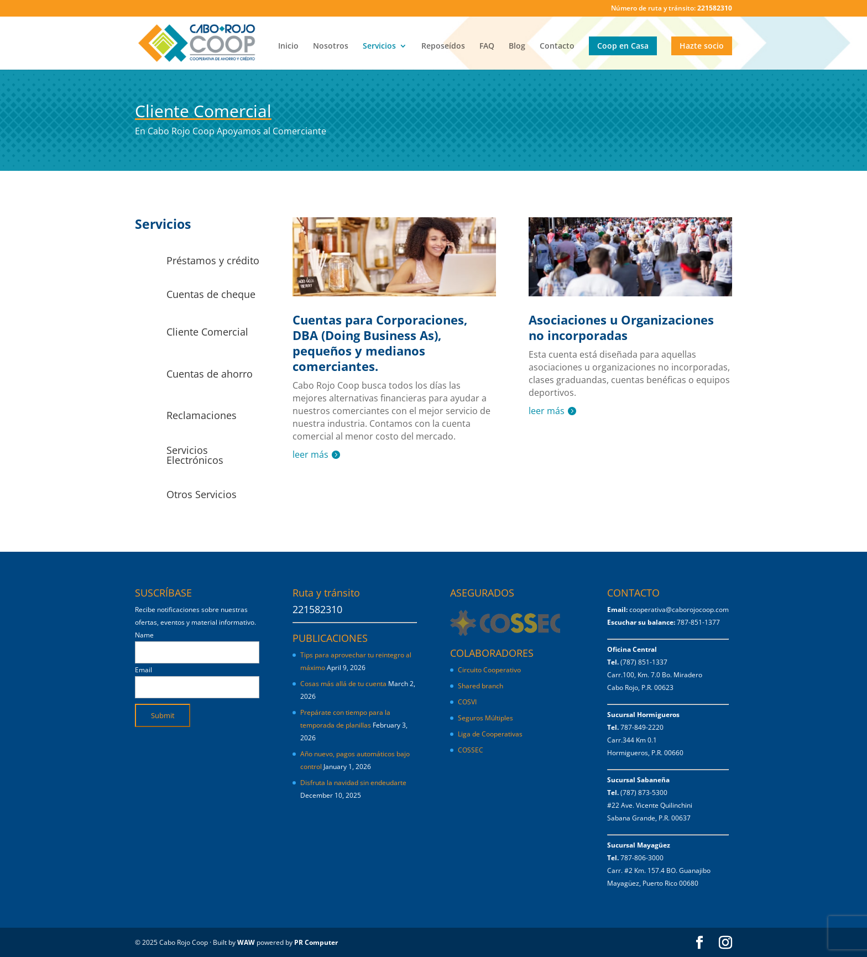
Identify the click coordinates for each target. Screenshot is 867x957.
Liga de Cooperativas (490, 734)
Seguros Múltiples (486, 718)
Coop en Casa (623, 45)
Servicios (379, 46)
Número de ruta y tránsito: (671, 9)
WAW (246, 942)
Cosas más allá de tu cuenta (343, 683)
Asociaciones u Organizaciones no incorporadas (621, 327)
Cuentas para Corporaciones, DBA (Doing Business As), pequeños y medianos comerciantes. (380, 342)
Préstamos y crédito (212, 260)
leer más (310, 454)
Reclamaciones (201, 415)
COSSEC (470, 750)
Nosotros (330, 46)
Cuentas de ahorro (209, 373)
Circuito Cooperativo (489, 669)
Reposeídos (443, 46)
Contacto (557, 46)
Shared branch (480, 686)
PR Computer (316, 942)
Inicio (288, 46)
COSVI (467, 702)
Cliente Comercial (207, 331)
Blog (517, 46)
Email (143, 669)
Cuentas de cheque (210, 294)
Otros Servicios (201, 494)
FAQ (486, 46)
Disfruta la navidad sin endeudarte (353, 782)
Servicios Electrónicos (194, 455)
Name (144, 635)
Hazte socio (702, 45)
